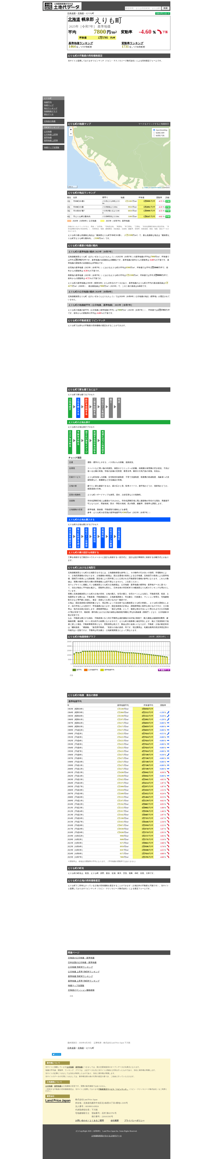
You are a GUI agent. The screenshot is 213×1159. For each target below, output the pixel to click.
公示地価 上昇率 (51, 135)
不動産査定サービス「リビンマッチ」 (113, 1089)
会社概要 (115, 1121)
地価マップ (49, 105)
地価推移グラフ (50, 111)
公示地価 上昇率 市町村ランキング (84, 972)
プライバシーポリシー (134, 1121)
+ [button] (71, 130)
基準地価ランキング (80, 43)
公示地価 (48, 132)
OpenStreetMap (156, 187)
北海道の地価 (49, 121)
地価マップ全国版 (51, 147)
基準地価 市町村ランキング (80, 976)
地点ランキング (50, 108)
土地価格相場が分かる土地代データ (106, 1136)
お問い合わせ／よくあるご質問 (89, 1121)
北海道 (81, 13)
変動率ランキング (132, 43)
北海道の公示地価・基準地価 (81, 958)
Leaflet (146, 187)
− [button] (71, 134)
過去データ (49, 114)
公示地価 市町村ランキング (80, 967)
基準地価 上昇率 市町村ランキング (84, 981)
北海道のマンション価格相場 (81, 990)
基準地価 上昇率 (51, 141)
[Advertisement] (53, 53)
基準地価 (48, 138)
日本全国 (71, 13)
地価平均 (48, 102)
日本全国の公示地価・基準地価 (82, 962)
